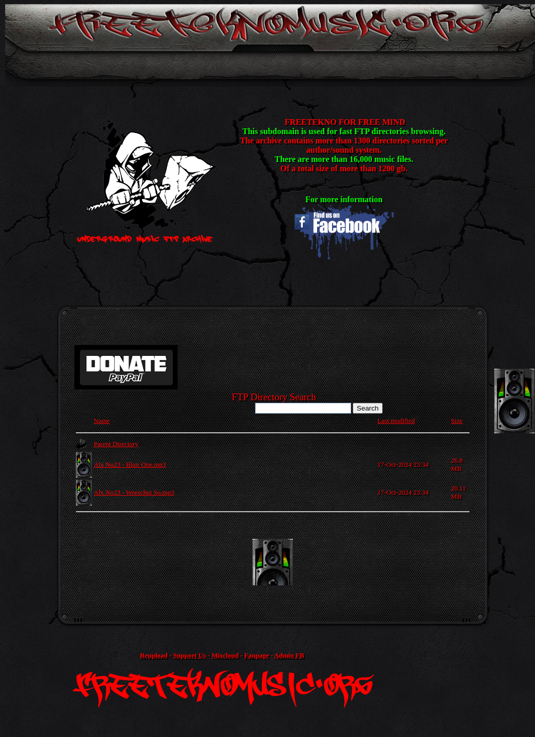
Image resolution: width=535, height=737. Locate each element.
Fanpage (256, 655)
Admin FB (289, 655)
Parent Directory (116, 444)
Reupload (153, 655)
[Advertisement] (273, 562)
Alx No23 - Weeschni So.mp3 (134, 492)
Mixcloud (225, 655)
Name (102, 420)
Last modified (396, 420)
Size (456, 420)
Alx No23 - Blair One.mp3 (130, 464)
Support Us (189, 655)
